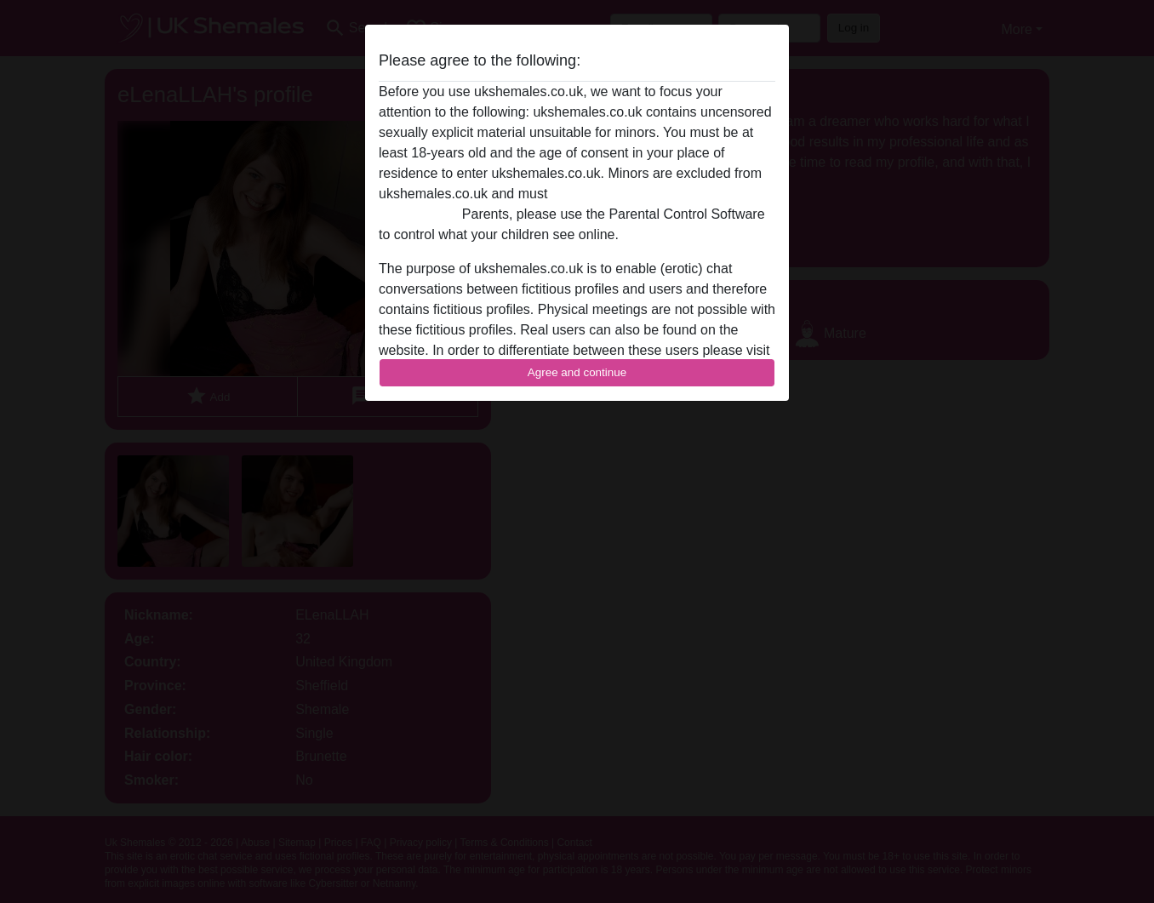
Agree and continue (577, 372)
